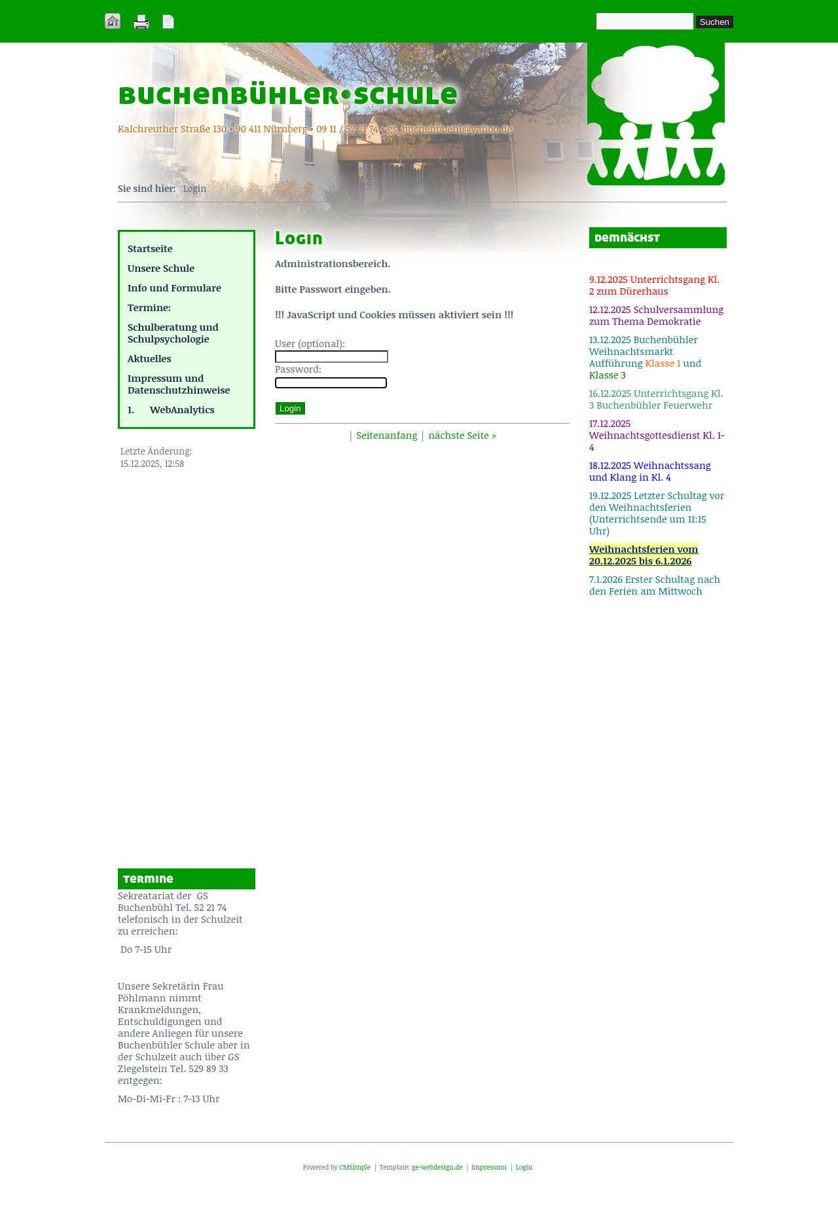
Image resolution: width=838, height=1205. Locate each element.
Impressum (488, 1167)
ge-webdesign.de (437, 1167)
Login (524, 1167)
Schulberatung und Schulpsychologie (173, 332)
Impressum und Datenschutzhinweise (179, 383)
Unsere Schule (161, 267)
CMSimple (354, 1167)
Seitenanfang (386, 434)
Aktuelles (149, 358)
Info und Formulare (174, 287)
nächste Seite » (462, 434)
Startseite (150, 248)
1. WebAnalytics (171, 409)
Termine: (149, 307)
